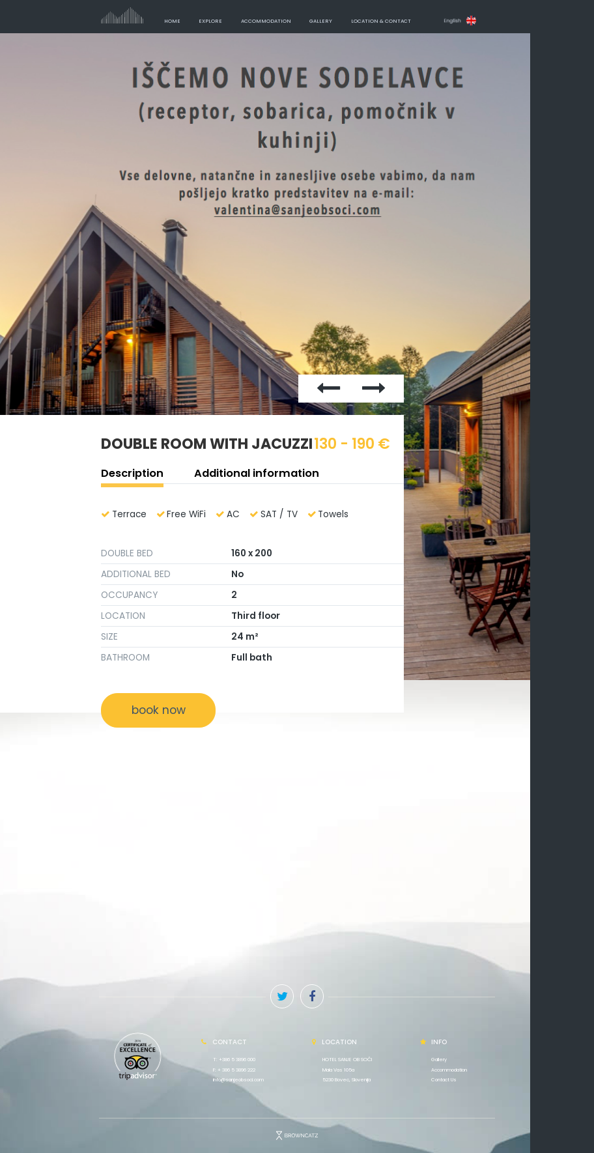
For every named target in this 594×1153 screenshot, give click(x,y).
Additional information (256, 473)
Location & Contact (381, 21)
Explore (210, 21)
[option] (297, 356)
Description (132, 473)
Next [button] (355, 199)
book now (159, 710)
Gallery (320, 21)
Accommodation (266, 21)
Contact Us (444, 1079)
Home (172, 21)
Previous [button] (255, 199)
